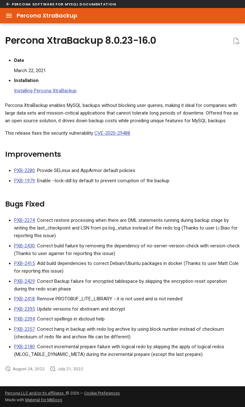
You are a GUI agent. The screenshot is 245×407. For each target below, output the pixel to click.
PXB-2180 (24, 347)
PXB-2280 (24, 170)
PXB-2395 (24, 309)
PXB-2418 (24, 299)
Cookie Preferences (102, 393)
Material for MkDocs (43, 399)
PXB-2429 (24, 281)
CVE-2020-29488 (112, 133)
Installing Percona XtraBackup (45, 91)
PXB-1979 (24, 181)
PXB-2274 (24, 220)
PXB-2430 (24, 246)
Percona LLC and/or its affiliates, (35, 393)
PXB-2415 (24, 263)
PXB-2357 (24, 329)
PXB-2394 (24, 319)
